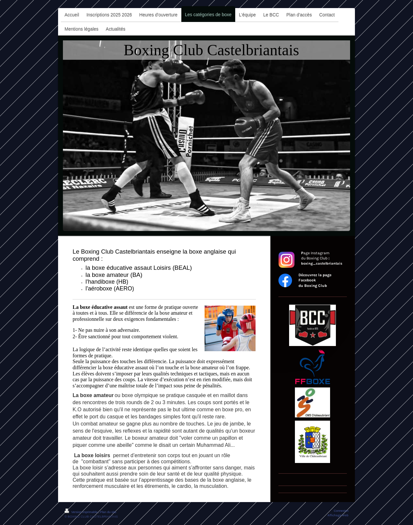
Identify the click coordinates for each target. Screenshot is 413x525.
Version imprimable (81, 512)
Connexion (341, 510)
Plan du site (108, 512)
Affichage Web (337, 515)
